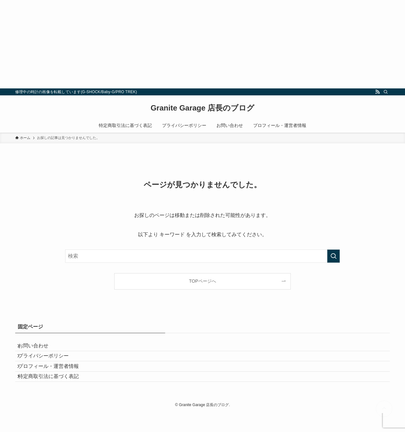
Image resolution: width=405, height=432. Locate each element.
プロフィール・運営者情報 (53, 378)
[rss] (377, 91)
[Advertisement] (190, 44)
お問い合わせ (38, 348)
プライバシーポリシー (48, 362)
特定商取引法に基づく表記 (53, 392)
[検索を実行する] (333, 256)
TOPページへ (202, 281)
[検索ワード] (202, 256)
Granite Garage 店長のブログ (202, 108)
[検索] (386, 91)
